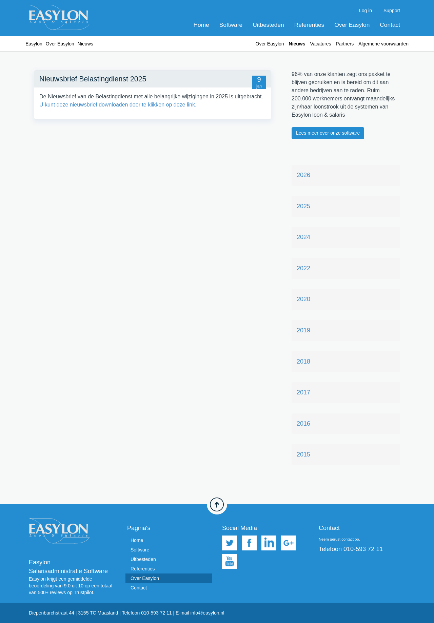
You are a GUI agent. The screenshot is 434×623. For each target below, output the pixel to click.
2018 (303, 361)
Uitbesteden (268, 24)
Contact (390, 24)
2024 (303, 237)
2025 (303, 206)
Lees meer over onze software (328, 133)
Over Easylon (352, 24)
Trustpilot (83, 592)
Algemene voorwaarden (383, 43)
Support (391, 10)
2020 (303, 299)
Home (201, 24)
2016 (303, 423)
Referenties (309, 24)
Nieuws (297, 43)
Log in (365, 10)
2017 (303, 392)
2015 (303, 454)
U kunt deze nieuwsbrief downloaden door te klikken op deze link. (117, 105)
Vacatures (320, 43)
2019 (303, 330)
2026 (303, 175)
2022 (303, 268)
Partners (345, 43)
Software (230, 24)
